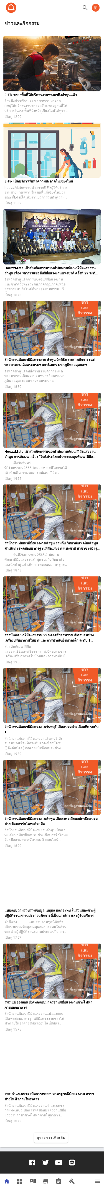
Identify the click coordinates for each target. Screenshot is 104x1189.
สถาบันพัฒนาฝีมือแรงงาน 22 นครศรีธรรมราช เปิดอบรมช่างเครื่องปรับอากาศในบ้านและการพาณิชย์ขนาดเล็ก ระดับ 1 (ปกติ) (49, 640)
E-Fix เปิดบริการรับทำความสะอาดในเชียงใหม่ (38, 181)
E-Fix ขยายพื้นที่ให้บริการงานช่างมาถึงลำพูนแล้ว (40, 95)
